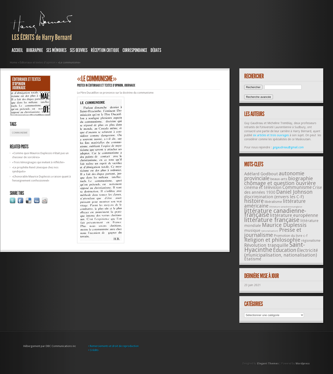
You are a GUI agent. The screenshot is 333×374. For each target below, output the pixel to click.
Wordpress (303, 363)
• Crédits (93, 350)
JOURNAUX (18, 88)
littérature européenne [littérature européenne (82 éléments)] (294, 215)
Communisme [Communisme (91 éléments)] (297, 187)
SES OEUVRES (78, 50)
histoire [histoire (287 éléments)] (254, 201)
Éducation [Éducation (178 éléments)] (284, 250)
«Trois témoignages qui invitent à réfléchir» (38, 162)
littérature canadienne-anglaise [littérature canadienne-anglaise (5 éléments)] (285, 206)
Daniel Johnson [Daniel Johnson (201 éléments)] (294, 192)
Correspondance (135, 50)
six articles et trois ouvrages (271, 135)
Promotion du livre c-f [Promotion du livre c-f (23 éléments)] (291, 236)
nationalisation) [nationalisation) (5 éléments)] (269, 231)
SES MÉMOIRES (56, 50)
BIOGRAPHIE (34, 50)
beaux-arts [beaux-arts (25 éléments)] (278, 179)
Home (13, 62)
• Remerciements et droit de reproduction (113, 346)
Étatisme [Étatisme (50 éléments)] (252, 259)
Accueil (17, 50)
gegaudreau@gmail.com (288, 147)
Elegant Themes (268, 363)
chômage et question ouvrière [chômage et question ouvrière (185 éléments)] (280, 183)
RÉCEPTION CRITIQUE (105, 50)
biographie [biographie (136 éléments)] (300, 178)
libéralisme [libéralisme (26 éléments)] (273, 202)
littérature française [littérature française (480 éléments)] (271, 220)
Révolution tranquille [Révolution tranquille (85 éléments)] (266, 245)
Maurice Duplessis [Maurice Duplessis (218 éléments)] (284, 225)
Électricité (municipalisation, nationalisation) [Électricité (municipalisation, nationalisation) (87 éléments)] (281, 253)
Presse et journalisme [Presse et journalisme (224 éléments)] (272, 232)
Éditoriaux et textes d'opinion (37, 62)
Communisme (20, 132)
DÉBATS (156, 50)
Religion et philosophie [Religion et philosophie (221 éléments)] (272, 240)
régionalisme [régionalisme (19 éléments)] (310, 241)
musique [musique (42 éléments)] (252, 230)
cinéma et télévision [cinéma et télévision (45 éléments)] (263, 187)
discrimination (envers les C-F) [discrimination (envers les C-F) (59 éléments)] (274, 196)
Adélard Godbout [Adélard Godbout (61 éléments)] (261, 173)
